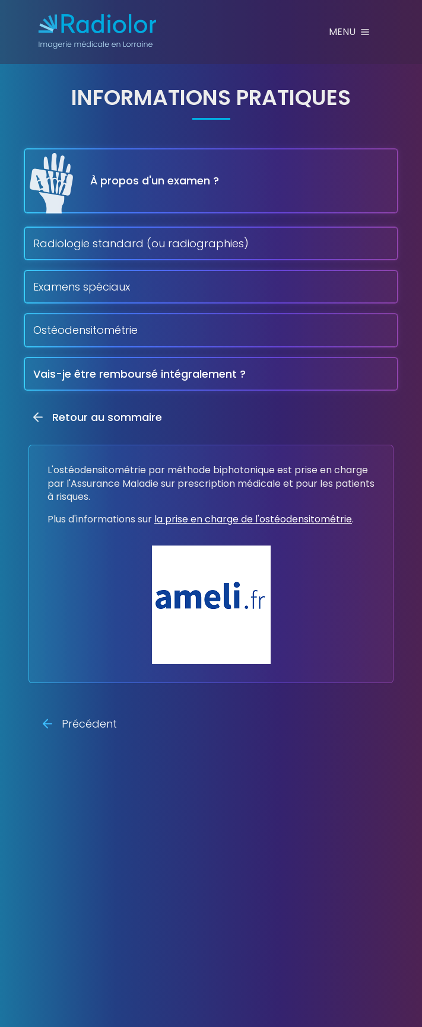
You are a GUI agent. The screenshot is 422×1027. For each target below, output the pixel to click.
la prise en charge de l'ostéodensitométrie (253, 519)
